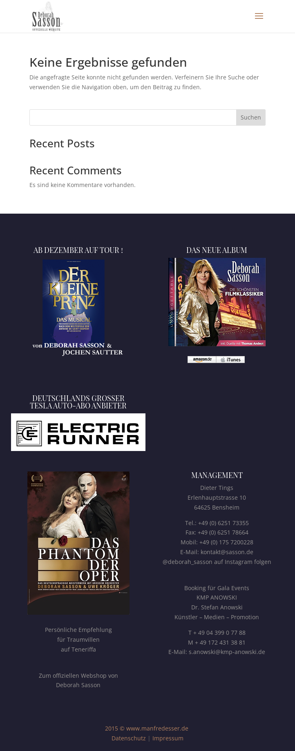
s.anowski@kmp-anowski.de (227, 652)
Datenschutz (129, 738)
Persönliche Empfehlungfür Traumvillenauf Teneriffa (78, 639)
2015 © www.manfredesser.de (146, 728)
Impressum (167, 738)
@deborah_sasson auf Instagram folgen (217, 562)
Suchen (251, 117)
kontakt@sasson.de (227, 552)
